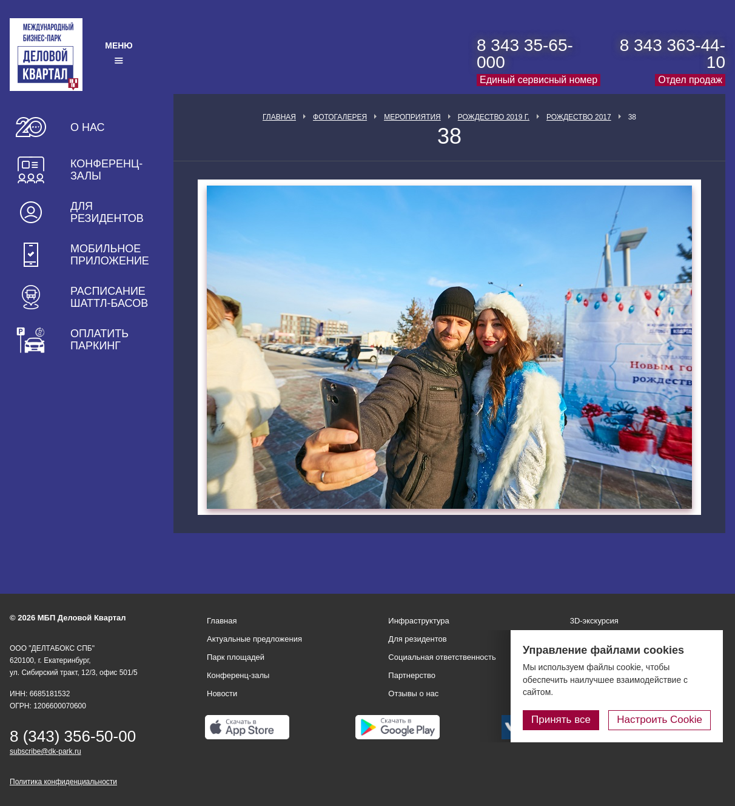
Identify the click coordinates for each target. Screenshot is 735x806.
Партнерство (411, 675)
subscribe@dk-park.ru (45, 751)
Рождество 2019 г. (493, 117)
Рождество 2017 (578, 117)
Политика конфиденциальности (63, 781)
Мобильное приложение (109, 255)
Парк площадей (235, 657)
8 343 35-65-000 (525, 54)
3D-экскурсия (594, 620)
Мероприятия (412, 117)
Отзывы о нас (413, 693)
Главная (279, 117)
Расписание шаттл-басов (109, 297)
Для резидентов (107, 212)
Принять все (561, 719)
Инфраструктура (418, 620)
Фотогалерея (340, 117)
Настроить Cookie (659, 719)
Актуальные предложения (254, 638)
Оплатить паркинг (99, 339)
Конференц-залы (106, 170)
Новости (222, 693)
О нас (87, 127)
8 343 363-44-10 (672, 54)
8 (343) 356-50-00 (73, 736)
